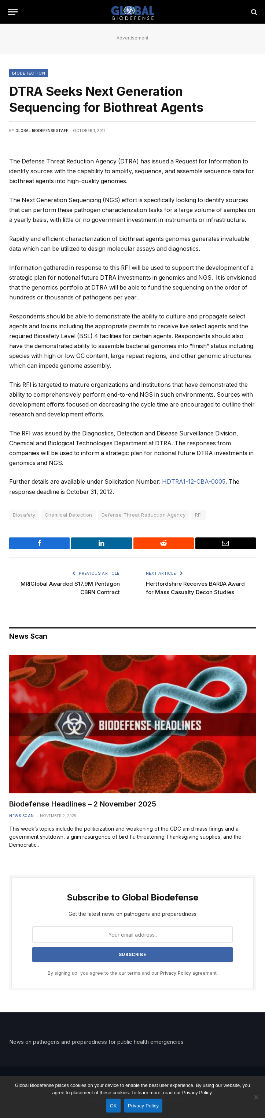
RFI (198, 515)
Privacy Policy (175, 973)
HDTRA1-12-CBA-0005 (193, 481)
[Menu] (13, 12)
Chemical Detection (68, 515)
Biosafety (24, 515)
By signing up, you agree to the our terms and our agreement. (133, 973)
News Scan (21, 815)
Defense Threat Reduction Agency (144, 515)
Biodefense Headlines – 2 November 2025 (82, 804)
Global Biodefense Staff (41, 130)
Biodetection (28, 73)
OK (113, 1105)
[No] (256, 1097)
